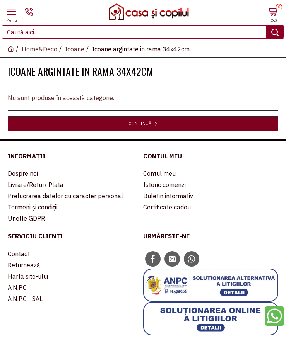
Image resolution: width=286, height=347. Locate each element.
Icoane (74, 49)
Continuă (139, 123)
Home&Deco (39, 49)
